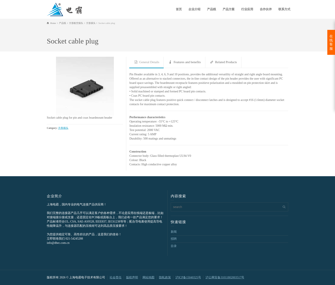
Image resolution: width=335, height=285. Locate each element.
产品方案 (229, 9)
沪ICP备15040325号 (188, 277)
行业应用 (247, 9)
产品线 (211, 9)
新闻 (174, 231)
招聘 (174, 238)
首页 (179, 9)
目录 (174, 246)
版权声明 (132, 277)
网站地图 (148, 277)
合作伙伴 (266, 9)
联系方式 (284, 9)
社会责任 (116, 277)
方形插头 (63, 128)
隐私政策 (165, 277)
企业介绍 (194, 9)
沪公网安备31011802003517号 (225, 277)
